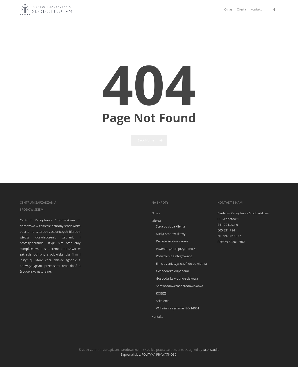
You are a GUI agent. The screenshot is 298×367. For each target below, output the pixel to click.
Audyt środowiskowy (170, 234)
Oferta (156, 221)
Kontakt (157, 316)
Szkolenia (162, 301)
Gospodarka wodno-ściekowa (177, 278)
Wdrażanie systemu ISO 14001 (177, 308)
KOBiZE (161, 293)
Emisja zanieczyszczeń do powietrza (181, 263)
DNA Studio (211, 350)
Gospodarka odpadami (172, 271)
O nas (156, 213)
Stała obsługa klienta (170, 226)
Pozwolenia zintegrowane (174, 256)
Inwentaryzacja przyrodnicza (176, 249)
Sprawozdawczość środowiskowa (179, 286)
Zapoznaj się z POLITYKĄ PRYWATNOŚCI (149, 354)
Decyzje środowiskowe (172, 241)
